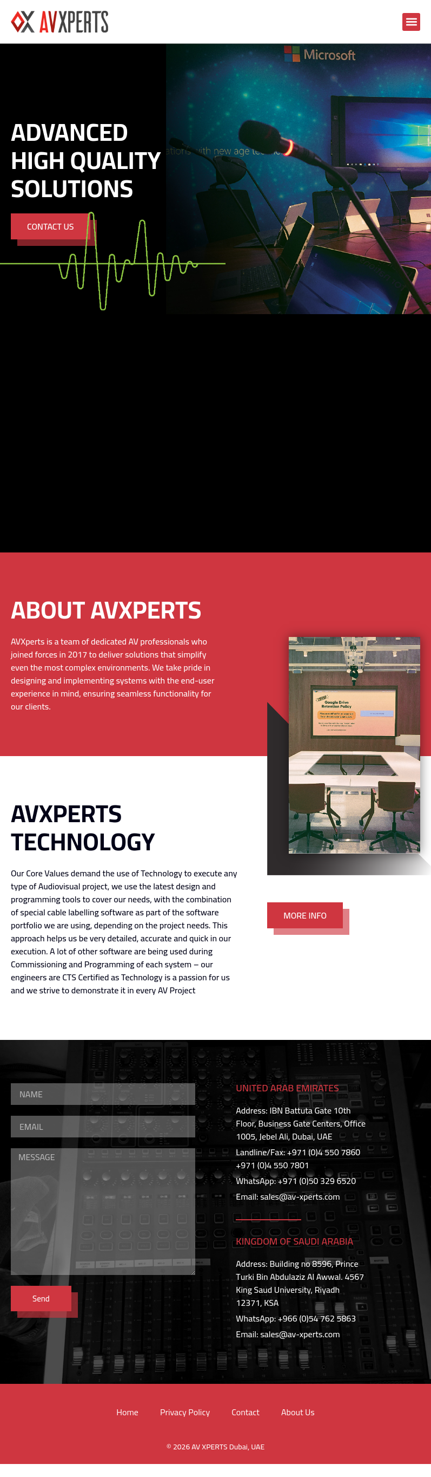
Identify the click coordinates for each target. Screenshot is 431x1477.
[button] (411, 22)
